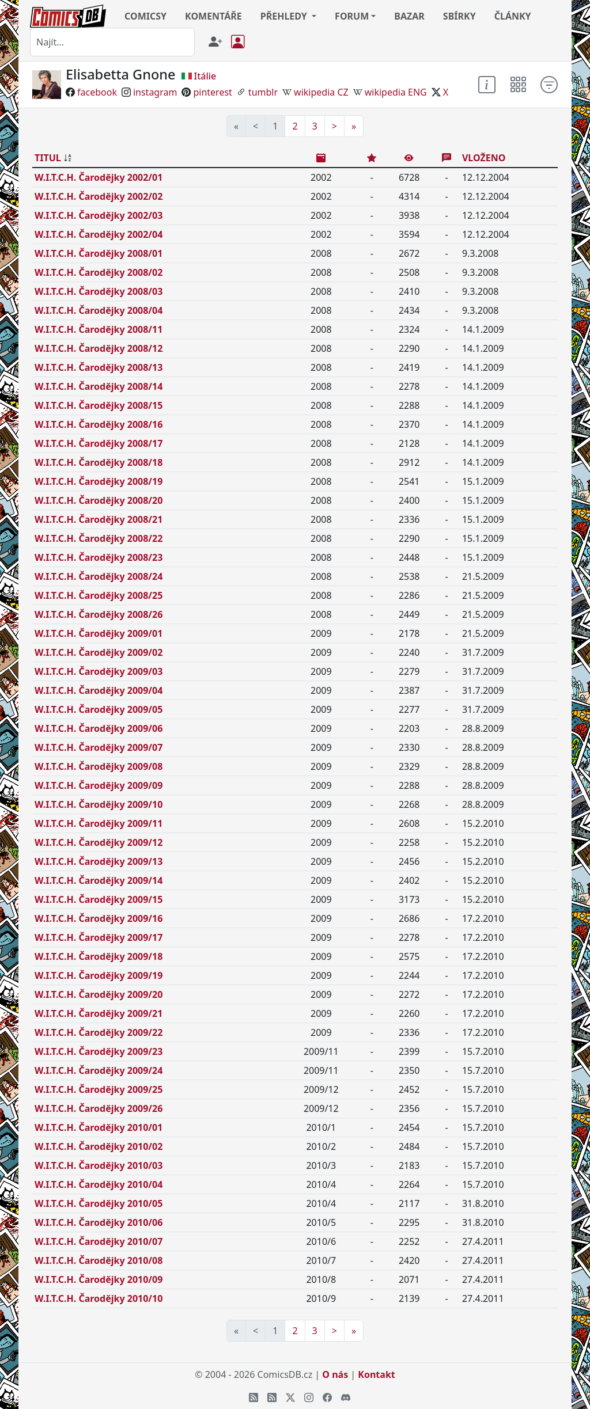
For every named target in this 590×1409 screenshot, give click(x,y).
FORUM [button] (352, 16)
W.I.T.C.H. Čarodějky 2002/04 (98, 234)
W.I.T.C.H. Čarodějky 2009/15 (98, 899)
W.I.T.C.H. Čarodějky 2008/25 (98, 595)
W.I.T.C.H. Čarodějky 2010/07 (98, 1241)
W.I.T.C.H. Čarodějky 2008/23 (98, 557)
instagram (155, 92)
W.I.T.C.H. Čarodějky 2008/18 (98, 462)
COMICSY (145, 16)
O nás (335, 1374)
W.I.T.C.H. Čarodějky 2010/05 (98, 1203)
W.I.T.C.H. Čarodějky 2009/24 (98, 1070)
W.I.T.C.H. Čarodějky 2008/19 (98, 481)
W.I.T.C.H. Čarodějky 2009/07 (98, 747)
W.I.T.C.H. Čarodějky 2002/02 (98, 196)
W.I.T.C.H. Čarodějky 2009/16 (98, 918)
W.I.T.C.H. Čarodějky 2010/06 (98, 1222)
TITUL (48, 157)
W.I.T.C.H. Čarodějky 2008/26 (98, 614)
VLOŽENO (483, 157)
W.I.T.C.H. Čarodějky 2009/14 (98, 880)
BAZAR (409, 16)
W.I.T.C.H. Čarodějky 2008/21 (98, 519)
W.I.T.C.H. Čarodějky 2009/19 (98, 975)
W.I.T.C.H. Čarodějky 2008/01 (98, 253)
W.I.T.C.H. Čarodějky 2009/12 (98, 842)
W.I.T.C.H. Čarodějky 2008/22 (98, 538)
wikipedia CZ (321, 92)
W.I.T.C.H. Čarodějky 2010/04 (98, 1184)
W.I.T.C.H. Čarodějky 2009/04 (98, 690)
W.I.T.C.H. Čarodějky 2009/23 (98, 1051)
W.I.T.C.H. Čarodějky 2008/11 (98, 329)
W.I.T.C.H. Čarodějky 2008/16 (98, 424)
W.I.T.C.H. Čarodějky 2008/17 (98, 443)
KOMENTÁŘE (213, 16)
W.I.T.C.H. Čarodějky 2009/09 (98, 785)
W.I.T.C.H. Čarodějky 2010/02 (98, 1146)
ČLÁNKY (512, 16)
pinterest (212, 92)
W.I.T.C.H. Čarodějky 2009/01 (98, 633)
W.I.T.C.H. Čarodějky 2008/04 (98, 310)
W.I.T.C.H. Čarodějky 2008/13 (98, 367)
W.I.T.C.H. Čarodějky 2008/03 (98, 291)
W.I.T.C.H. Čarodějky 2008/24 (98, 576)
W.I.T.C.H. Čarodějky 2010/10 (98, 1298)
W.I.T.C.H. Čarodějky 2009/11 (98, 823)
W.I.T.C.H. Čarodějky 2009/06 (98, 728)
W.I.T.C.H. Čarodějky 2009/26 (98, 1108)
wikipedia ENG (396, 92)
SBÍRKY (459, 16)
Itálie (205, 76)
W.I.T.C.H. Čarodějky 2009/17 (98, 937)
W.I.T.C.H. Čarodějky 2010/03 (98, 1165)
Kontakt (376, 1374)
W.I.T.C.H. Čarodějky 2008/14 (98, 386)
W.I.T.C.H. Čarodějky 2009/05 (98, 709)
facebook (97, 92)
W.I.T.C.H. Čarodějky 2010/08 (98, 1260)
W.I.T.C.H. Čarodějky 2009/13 (98, 861)
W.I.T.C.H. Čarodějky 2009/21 (98, 1013)
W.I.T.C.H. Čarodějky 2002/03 (98, 215)
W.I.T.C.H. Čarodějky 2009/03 (98, 671)
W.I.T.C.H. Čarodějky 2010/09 (98, 1279)
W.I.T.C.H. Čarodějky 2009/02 (98, 652)
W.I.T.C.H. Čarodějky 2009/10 (98, 804)
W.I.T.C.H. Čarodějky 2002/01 (98, 177)
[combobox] (112, 42)
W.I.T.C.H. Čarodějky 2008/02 (98, 272)
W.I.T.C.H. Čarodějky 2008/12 (98, 348)
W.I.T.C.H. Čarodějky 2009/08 (98, 766)
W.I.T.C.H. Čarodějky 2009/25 (98, 1089)
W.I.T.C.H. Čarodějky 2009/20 (98, 994)
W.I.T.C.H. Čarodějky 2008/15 (98, 405)
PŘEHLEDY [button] (284, 16)
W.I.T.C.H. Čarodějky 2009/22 (98, 1032)
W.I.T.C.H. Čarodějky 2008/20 (98, 500)
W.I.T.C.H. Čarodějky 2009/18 (98, 956)
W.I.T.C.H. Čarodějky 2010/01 (98, 1127)
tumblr (263, 92)
